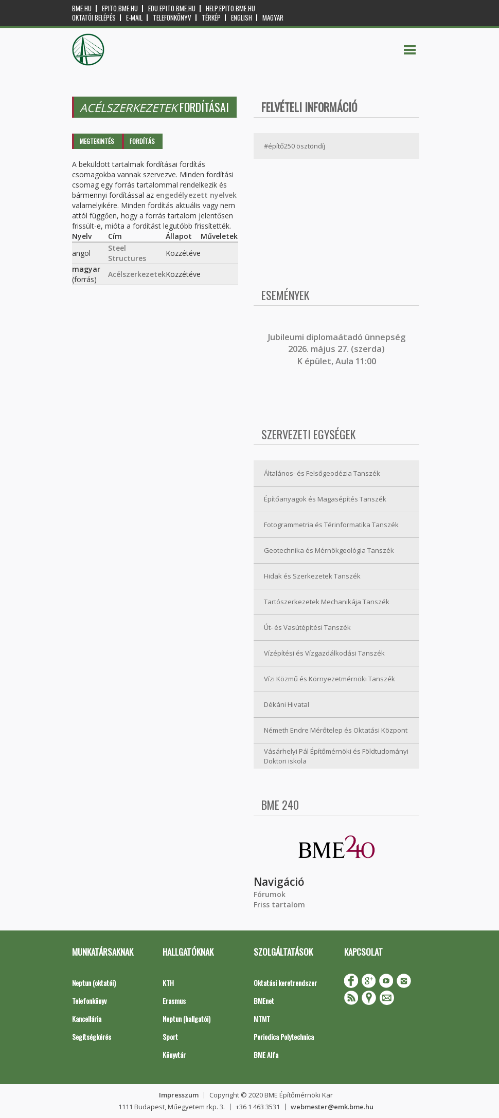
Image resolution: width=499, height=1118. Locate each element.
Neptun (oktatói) (94, 982)
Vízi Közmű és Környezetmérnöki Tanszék (329, 678)
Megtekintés (97, 141)
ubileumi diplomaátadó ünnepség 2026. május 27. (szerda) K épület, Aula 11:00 (337, 349)
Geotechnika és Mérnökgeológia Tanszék (329, 550)
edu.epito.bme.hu (171, 8)
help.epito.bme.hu (230, 8)
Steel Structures (127, 253)
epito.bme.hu (120, 8)
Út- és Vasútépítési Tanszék (307, 627)
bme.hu (82, 8)
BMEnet (264, 1000)
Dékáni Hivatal (286, 704)
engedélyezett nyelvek (196, 195)
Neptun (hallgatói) (186, 1018)
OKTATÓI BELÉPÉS (94, 17)
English (241, 17)
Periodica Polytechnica (284, 1036)
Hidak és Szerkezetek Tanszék (312, 576)
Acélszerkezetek (137, 274)
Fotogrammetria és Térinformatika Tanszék (331, 524)
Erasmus (174, 1000)
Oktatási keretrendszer (285, 982)
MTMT (262, 1018)
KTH (168, 982)
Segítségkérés (91, 1036)
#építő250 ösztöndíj (294, 146)
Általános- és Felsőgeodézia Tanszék (322, 473)
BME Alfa (266, 1054)
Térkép (211, 17)
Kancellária (86, 1018)
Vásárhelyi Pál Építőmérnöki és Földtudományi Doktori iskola (336, 756)
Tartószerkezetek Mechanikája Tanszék (326, 601)
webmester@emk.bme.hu (332, 1106)
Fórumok (270, 894)
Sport (170, 1036)
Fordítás (142, 141)
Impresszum (179, 1095)
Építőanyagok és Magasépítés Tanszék (325, 499)
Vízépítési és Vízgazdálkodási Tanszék (324, 653)
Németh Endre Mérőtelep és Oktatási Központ (335, 730)
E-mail (134, 17)
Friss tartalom (279, 904)
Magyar (272, 17)
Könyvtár (174, 1054)
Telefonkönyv (172, 17)
